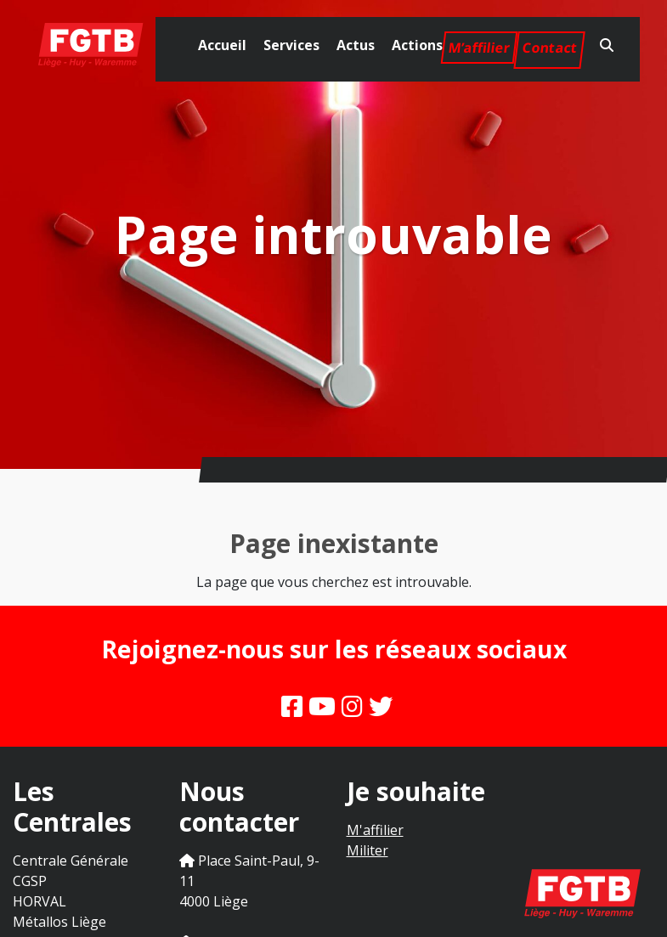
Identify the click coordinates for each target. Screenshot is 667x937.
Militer (367, 850)
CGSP (30, 881)
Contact (550, 47)
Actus (355, 45)
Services (291, 45)
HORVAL (39, 901)
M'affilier (375, 830)
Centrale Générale (70, 860)
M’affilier (480, 47)
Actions (417, 45)
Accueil (222, 45)
